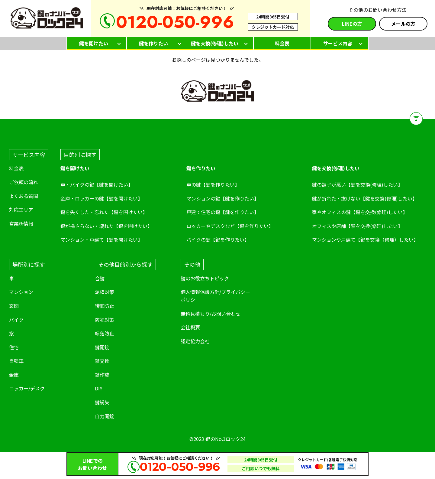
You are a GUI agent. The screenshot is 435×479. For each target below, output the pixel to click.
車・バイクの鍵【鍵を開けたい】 (96, 184)
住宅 (14, 347)
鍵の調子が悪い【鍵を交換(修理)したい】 (357, 184)
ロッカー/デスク (27, 388)
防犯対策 (104, 319)
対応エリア (21, 209)
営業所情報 (21, 223)
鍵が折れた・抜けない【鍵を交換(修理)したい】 (364, 198)
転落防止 (104, 333)
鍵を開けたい (93, 43)
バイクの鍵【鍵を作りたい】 (217, 239)
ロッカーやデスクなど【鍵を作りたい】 (229, 226)
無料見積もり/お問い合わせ (210, 313)
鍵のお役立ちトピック (205, 278)
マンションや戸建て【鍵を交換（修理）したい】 (365, 239)
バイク (16, 319)
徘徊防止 (104, 305)
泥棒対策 (104, 291)
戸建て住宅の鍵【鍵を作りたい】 (222, 212)
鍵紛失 (102, 402)
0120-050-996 (175, 22)
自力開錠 (104, 416)
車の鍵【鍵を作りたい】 (213, 184)
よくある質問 (23, 196)
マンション (21, 291)
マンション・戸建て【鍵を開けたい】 (101, 239)
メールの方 (403, 23)
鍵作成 (102, 374)
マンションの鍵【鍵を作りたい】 (222, 198)
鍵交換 (102, 360)
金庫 (14, 374)
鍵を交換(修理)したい (214, 43)
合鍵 (100, 278)
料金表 (282, 43)
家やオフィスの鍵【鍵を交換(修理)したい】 (360, 212)
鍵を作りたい (153, 43)
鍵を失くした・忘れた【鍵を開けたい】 (103, 212)
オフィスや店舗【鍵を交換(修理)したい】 (357, 226)
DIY (98, 388)
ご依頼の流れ (23, 182)
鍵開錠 (102, 347)
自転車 (16, 360)
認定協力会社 (195, 341)
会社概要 (190, 327)
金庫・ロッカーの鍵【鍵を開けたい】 (101, 198)
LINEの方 (352, 23)
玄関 (14, 305)
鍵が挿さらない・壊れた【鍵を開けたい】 (106, 226)
